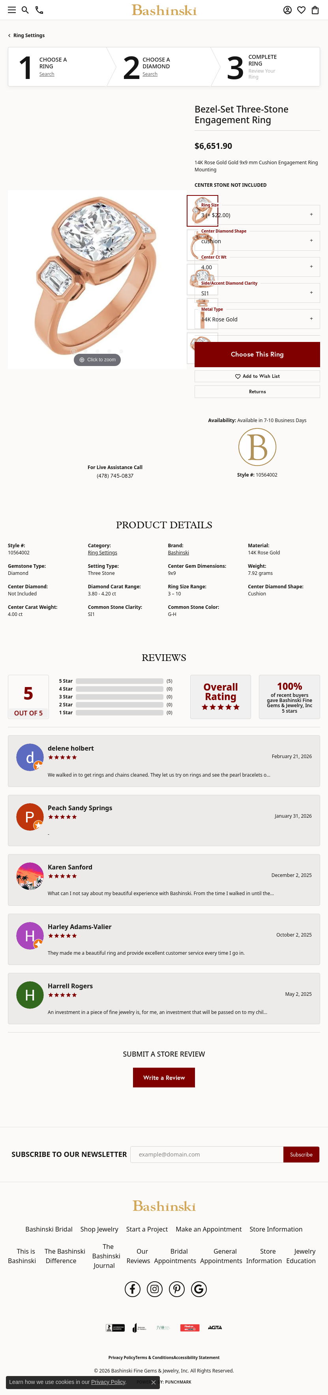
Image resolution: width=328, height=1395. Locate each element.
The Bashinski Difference (65, 1256)
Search (46, 74)
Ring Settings (29, 35)
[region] (97, 279)
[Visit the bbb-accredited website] (115, 1328)
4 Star (66, 688)
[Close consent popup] (153, 1382)
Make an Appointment (209, 1229)
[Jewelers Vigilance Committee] (163, 1328)
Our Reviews (138, 1256)
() (169, 681)
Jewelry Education (301, 1256)
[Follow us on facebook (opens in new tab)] (133, 1289)
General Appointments (221, 1256)
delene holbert (71, 748)
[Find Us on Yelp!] (190, 1328)
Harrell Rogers (70, 986)
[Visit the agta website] (215, 1328)
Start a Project (147, 1229)
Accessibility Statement (196, 1357)
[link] (39, 10)
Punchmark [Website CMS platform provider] (178, 1382)
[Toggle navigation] (10, 10)
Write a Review (164, 1077)
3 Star (66, 696)
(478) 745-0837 (115, 476)
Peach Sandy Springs (80, 808)
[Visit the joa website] (139, 1328)
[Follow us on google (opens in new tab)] (199, 1289)
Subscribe (301, 1154)
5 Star (66, 681)
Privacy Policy (122, 1357)
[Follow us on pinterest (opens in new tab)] (177, 1289)
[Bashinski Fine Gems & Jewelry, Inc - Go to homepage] (164, 1205)
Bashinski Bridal (49, 1229)
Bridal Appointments (175, 1256)
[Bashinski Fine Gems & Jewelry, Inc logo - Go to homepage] (164, 10)
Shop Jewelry (99, 1229)
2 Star (66, 704)
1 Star (66, 712)
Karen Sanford (70, 867)
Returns (257, 391)
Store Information (275, 1229)
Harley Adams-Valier (80, 926)
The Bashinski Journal (106, 1256)
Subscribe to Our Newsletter (69, 1154)
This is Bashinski (22, 1256)
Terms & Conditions (154, 1357)
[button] (25, 10)
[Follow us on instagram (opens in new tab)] (155, 1289)
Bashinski (178, 552)
